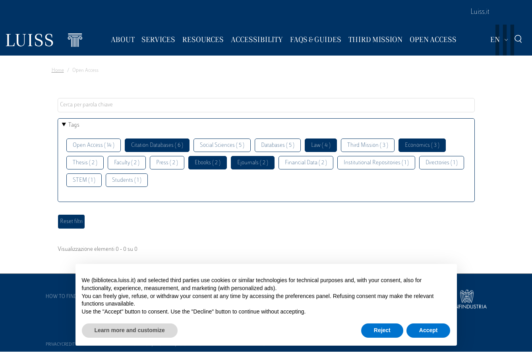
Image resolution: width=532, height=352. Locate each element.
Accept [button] (428, 330)
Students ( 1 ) (126, 180)
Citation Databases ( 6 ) (157, 145)
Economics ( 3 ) (422, 145)
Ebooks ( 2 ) (208, 163)
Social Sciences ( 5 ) (222, 145)
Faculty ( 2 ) (126, 163)
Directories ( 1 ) (442, 163)
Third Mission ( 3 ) (367, 145)
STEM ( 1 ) (84, 180)
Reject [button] (382, 330)
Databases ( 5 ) (277, 145)
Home (58, 70)
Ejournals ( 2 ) (252, 163)
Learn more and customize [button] (130, 330)
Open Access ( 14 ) (93, 145)
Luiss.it (479, 12)
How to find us (65, 296)
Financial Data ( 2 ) (306, 163)
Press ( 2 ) (167, 163)
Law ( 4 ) (321, 145)
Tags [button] (73, 125)
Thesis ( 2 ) (85, 163)
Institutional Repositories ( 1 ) (376, 163)
